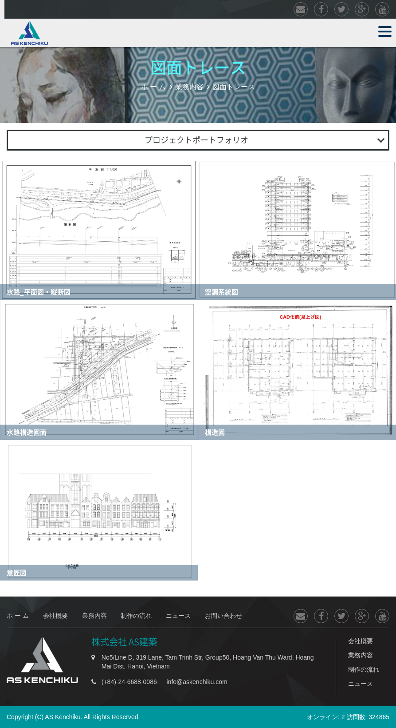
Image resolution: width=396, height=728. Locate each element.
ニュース (178, 615)
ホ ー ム (153, 87)
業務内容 (189, 87)
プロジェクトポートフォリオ (196, 140)
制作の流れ (136, 615)
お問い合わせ (223, 615)
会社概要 (55, 615)
